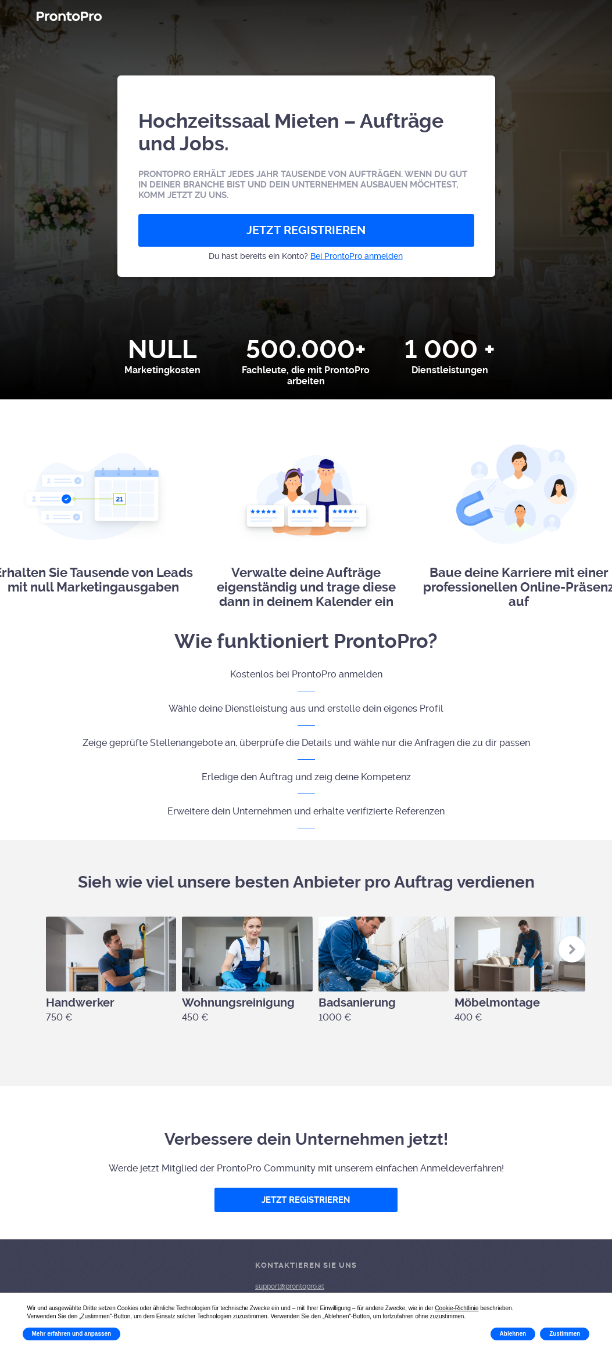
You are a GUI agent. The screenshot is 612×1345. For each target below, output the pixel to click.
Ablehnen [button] (513, 1333)
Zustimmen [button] (564, 1333)
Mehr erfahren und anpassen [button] (72, 1333)
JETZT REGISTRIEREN (306, 230)
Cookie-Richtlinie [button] (456, 1308)
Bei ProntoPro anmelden (356, 256)
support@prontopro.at (289, 1286)
